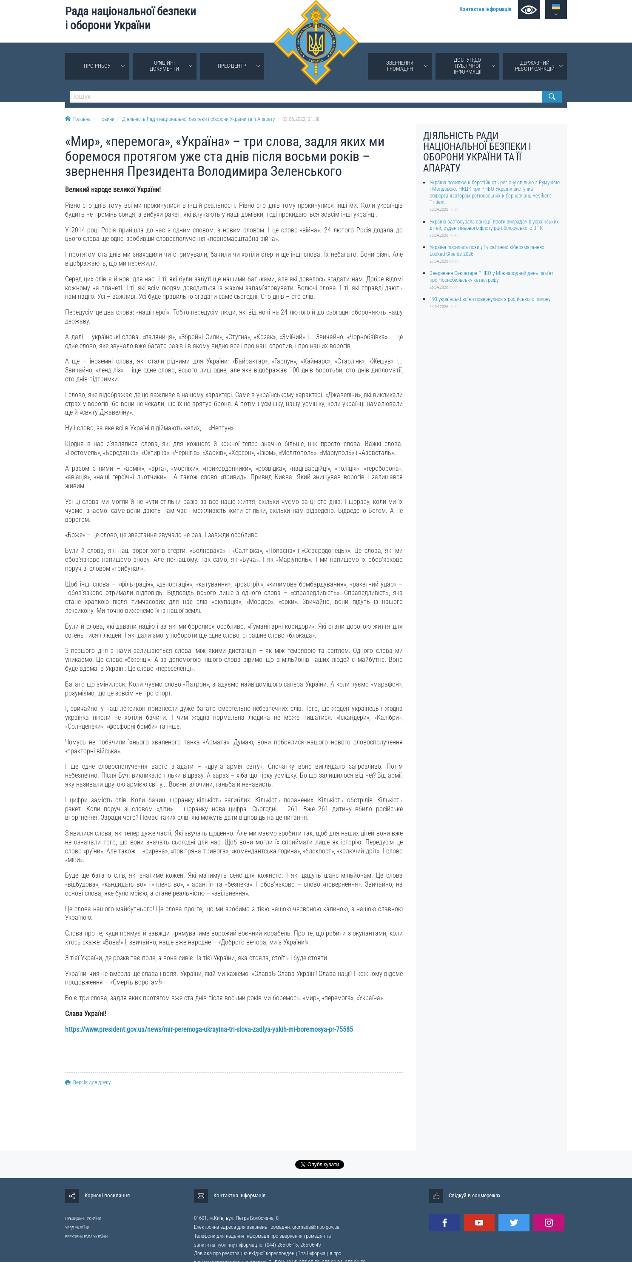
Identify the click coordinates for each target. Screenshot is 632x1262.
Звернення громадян (399, 66)
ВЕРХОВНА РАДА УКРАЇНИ (86, 1236)
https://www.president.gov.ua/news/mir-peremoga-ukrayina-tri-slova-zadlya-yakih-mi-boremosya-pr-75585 (209, 1029)
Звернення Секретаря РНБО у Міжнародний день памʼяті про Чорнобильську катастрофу (492, 276)
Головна (78, 119)
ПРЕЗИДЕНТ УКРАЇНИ (83, 1218)
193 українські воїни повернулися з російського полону (490, 299)
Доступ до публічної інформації (467, 66)
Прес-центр (232, 66)
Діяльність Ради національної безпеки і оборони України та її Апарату (198, 119)
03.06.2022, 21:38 (300, 119)
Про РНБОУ (97, 66)
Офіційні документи (164, 66)
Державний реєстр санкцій (535, 66)
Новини (106, 119)
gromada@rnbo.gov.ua (315, 1227)
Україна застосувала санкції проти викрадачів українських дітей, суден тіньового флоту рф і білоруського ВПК (494, 224)
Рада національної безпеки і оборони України (130, 18)
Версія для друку (88, 1082)
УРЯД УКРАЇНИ (77, 1228)
